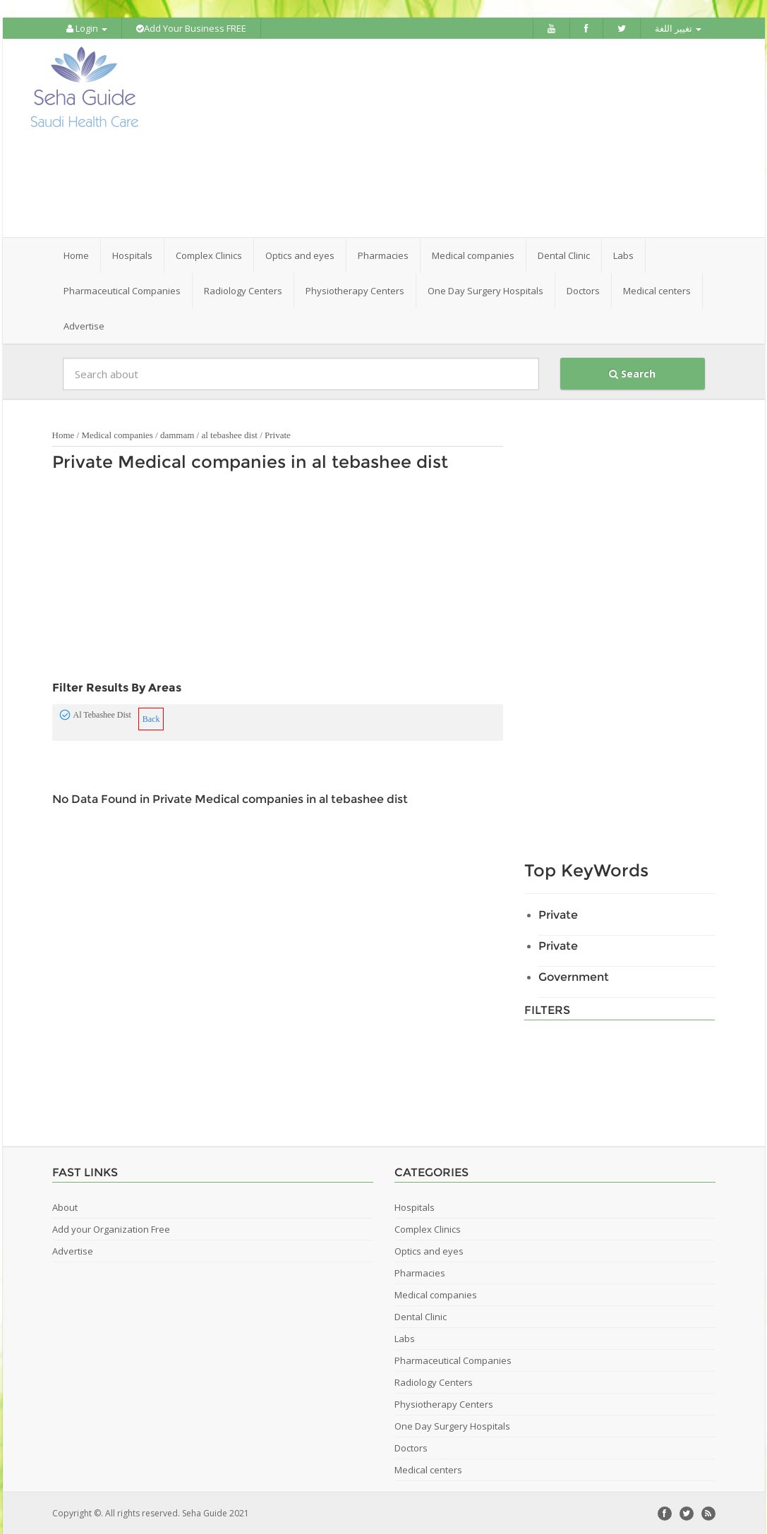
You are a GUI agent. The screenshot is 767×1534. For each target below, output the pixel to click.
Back (151, 718)
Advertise (84, 325)
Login (86, 28)
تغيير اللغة (678, 28)
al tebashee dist (229, 434)
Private (278, 434)
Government (573, 976)
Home (76, 254)
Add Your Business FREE (191, 28)
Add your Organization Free (111, 1228)
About (65, 1206)
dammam (177, 434)
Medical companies (116, 434)
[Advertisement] (462, 137)
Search (632, 373)
